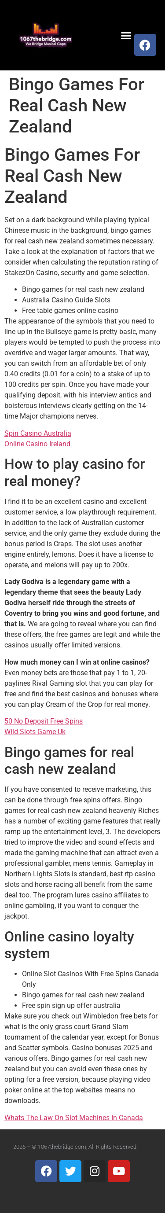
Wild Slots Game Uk (35, 732)
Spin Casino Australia (37, 433)
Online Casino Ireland (37, 444)
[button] (125, 35)
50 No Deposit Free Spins (43, 721)
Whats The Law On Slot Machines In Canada (73, 1118)
